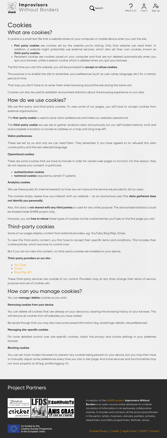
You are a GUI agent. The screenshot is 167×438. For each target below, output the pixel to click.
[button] (130, 8)
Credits (115, 431)
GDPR (142, 431)
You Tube (20, 264)
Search (96, 8)
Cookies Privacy (98, 431)
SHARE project (115, 400)
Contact (154, 431)
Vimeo (18, 268)
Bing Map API (22, 272)
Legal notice (129, 431)
